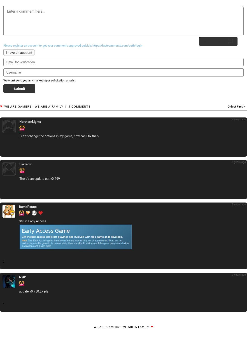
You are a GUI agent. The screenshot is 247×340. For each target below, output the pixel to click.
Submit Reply (218, 41)
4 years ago (239, 119)
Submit (19, 88)
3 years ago (239, 204)
